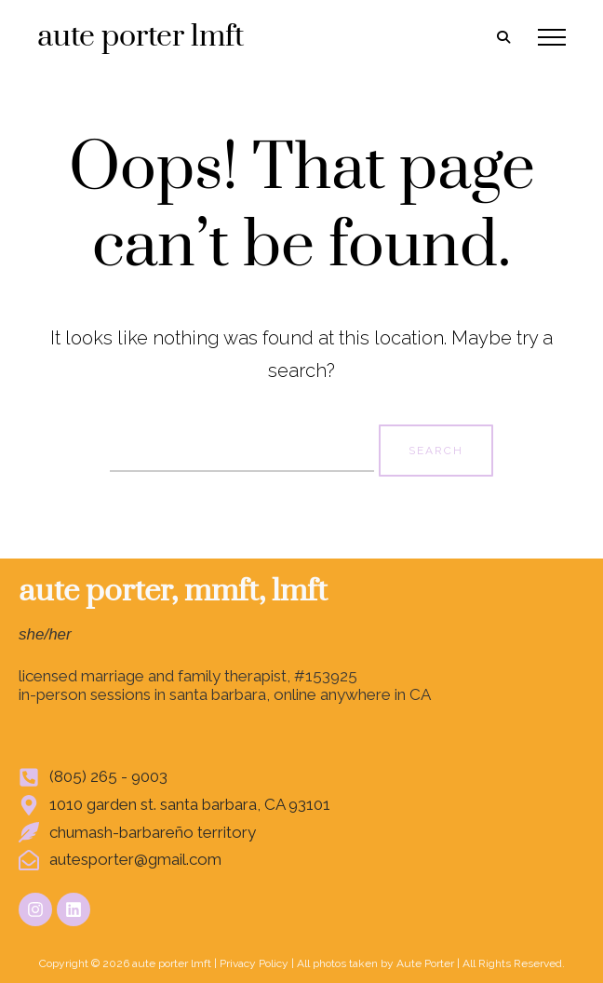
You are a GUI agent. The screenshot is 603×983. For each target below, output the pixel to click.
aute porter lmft (140, 37)
